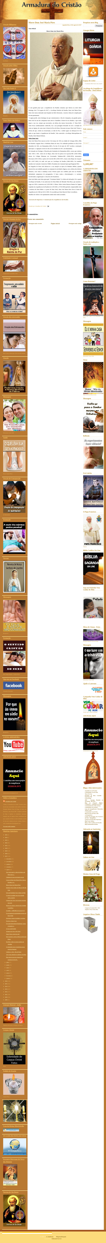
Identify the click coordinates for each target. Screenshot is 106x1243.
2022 (6, 842)
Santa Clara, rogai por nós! (13, 934)
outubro (8, 864)
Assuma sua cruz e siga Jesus (13, 931)
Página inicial (55, 223)
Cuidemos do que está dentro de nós (15, 877)
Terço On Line (88, 794)
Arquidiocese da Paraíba (91, 790)
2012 (6, 991)
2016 (6, 981)
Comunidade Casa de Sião (91, 792)
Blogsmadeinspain (61, 1236)
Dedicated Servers (57, 1238)
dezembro (9, 858)
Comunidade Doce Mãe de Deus (93, 805)
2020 (6, 848)
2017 (6, 856)
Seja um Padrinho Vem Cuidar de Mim (15, 892)
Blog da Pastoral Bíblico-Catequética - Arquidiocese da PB (94, 803)
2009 (6, 999)
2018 (6, 853)
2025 (6, 834)
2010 (6, 997)
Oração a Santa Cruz (11, 921)
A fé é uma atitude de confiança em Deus (16, 954)
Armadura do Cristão (10, 801)
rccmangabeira (88, 815)
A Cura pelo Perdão (11, 928)
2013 (6, 989)
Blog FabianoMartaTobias (91, 824)
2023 (6, 840)
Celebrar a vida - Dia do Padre (13, 952)
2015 (6, 983)
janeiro (8, 978)
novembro (9, 861)
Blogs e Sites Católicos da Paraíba (93, 822)
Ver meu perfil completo (9, 826)
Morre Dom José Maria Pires (13, 885)
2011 (6, 994)
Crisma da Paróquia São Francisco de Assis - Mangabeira (94, 817)
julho (7, 962)
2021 (6, 845)
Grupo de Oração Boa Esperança (93, 819)
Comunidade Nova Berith (91, 807)
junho (8, 965)
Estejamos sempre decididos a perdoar (15, 918)
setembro (8, 867)
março (8, 973)
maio (7, 967)
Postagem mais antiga (75, 223)
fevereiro (8, 975)
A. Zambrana (49, 1236)
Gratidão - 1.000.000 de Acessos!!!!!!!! (15, 910)
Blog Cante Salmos (89, 821)
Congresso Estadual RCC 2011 (92, 908)
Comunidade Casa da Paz (91, 811)
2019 (6, 851)
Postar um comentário (36, 219)
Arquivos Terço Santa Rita (91, 909)
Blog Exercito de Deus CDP (91, 813)
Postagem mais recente (35, 223)
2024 (6, 837)
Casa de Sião (88, 798)
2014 (6, 986)
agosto (8, 869)
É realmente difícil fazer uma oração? (93, 83)
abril (7, 970)
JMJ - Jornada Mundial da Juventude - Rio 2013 (94, 800)
